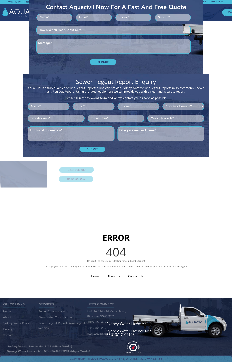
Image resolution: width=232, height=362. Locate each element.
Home (95, 276)
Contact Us (135, 276)
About (7, 318)
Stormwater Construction (55, 318)
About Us (113, 276)
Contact (7, 333)
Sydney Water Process (18, 323)
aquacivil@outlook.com (103, 332)
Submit (103, 62)
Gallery (7, 328)
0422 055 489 (76, 168)
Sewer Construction (52, 313)
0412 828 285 (75, 176)
